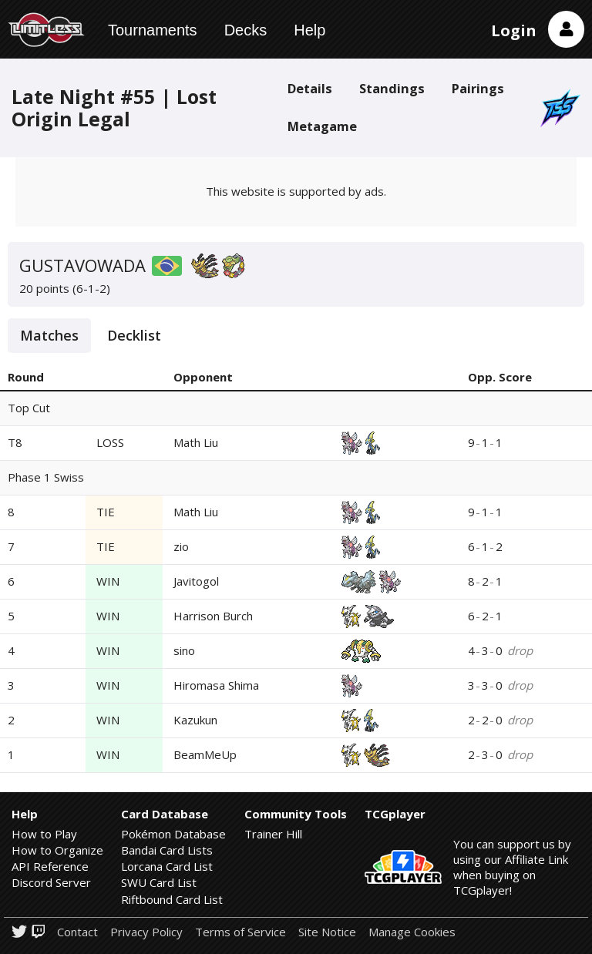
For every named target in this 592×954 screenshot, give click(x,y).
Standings (392, 88)
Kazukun (195, 719)
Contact (77, 932)
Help (309, 30)
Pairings (478, 88)
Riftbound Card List (172, 899)
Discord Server (51, 882)
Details (310, 88)
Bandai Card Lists (167, 850)
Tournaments (152, 30)
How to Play (44, 833)
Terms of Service (240, 932)
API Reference (50, 866)
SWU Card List (159, 882)
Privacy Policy (146, 932)
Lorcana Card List (167, 866)
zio (181, 546)
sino (184, 650)
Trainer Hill (273, 833)
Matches (49, 335)
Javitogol (196, 581)
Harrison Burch (213, 615)
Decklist (134, 335)
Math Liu (195, 442)
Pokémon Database (173, 833)
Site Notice (327, 932)
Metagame (322, 126)
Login (513, 30)
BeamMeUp (205, 754)
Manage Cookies (412, 932)
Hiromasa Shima (216, 685)
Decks (245, 30)
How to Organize (57, 850)
